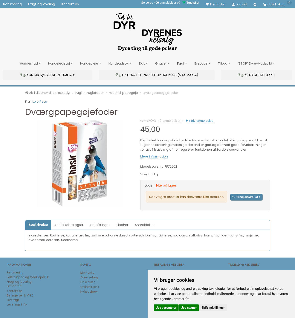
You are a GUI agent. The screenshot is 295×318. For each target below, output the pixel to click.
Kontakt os (70, 4)
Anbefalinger (99, 224)
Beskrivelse (38, 224)
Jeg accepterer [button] (166, 307)
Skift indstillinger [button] (213, 307)
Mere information (154, 155)
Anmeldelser (145, 224)
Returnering (12, 4)
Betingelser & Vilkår (21, 295)
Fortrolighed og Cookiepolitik (28, 277)
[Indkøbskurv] (277, 4)
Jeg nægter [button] (189, 307)
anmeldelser (170, 120)
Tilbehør (122, 224)
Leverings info (17, 304)
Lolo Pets (39, 101)
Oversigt (13, 299)
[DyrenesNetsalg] (147, 30)
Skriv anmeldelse (200, 120)
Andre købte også (68, 224)
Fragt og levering (41, 4)
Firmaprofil (14, 286)
